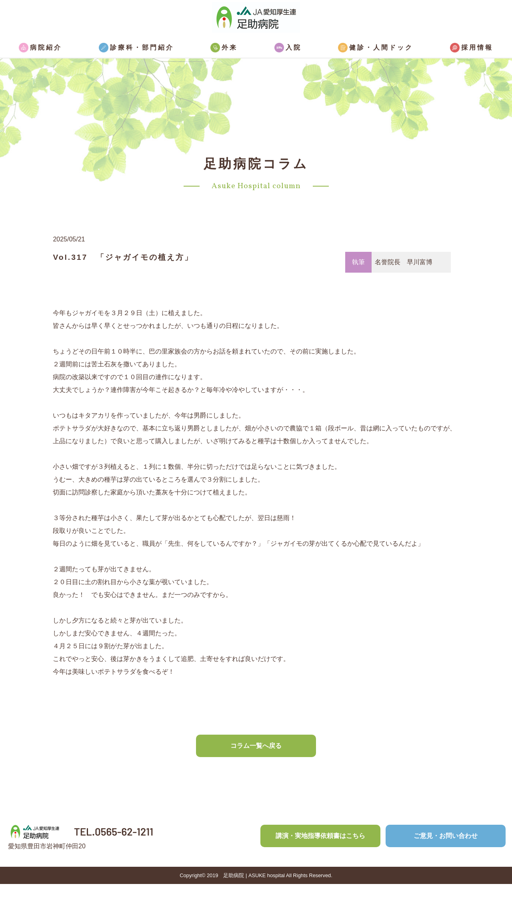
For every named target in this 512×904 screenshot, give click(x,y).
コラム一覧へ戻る (256, 745)
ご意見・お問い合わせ (446, 835)
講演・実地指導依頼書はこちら (320, 835)
